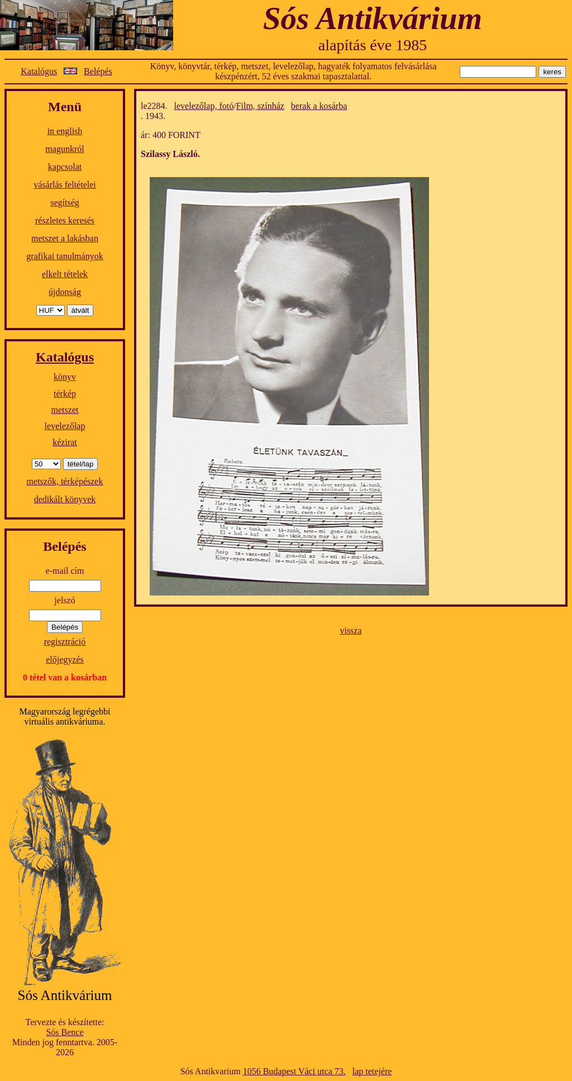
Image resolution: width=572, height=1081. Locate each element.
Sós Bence (64, 1032)
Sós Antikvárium (372, 18)
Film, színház (260, 106)
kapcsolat (65, 167)
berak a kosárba (319, 106)
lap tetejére (372, 1071)
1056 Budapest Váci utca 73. (294, 1071)
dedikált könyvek (65, 499)
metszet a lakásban (64, 238)
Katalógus (39, 71)
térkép (65, 393)
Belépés (98, 71)
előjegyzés (65, 659)
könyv (65, 377)
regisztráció (65, 641)
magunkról (64, 149)
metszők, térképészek (65, 481)
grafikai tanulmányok (64, 256)
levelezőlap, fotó (204, 106)
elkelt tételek (65, 274)
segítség (64, 202)
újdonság (65, 292)
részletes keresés (64, 220)
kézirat (65, 442)
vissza (350, 630)
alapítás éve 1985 (372, 45)
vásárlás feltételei (65, 184)
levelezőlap (65, 426)
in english (65, 131)
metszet (65, 410)
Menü (65, 106)
